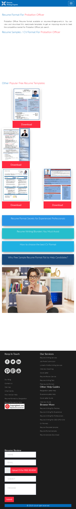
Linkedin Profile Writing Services (51, 365)
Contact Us (8, 383)
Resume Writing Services (48, 358)
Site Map (8, 387)
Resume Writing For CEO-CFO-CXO (52, 420)
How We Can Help (11, 395)
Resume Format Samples (48, 431)
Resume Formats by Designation (16, 398)
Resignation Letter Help (48, 391)
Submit (9, 499)
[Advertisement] (39, 52)
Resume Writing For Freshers (50, 408)
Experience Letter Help (48, 394)
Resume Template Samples (49, 427)
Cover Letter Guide (46, 398)
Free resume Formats (47, 384)
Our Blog (8, 380)
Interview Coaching (46, 369)
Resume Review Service (48, 376)
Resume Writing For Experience (51, 412)
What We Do (9, 391)
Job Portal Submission (47, 361)
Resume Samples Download (49, 435)
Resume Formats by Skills (13, 402)
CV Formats (44, 423)
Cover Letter (44, 373)
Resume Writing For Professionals (51, 416)
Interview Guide (45, 402)
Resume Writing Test (47, 380)
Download (26, 124)
